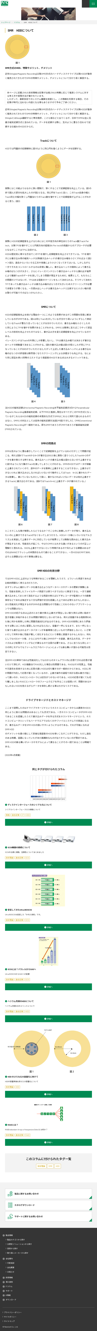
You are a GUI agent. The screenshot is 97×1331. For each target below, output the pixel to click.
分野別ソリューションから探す (19, 1244)
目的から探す (12, 1249)
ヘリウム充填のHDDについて (21, 1001)
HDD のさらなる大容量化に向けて (23, 1076)
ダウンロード (11, 1300)
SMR (50, 1166)
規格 (8, 815)
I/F (22, 815)
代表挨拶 (10, 1263)
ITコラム (17, 22)
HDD (28, 815)
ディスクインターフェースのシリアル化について (30, 804)
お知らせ (10, 1272)
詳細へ (50, 822)
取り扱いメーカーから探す (17, 1253)
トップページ (5, 22)
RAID (27, 1135)
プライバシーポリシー (13, 1312)
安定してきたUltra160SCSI (20, 910)
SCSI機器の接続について (19, 847)
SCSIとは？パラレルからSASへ (22, 969)
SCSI (27, 858)
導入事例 (9, 1282)
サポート (9, 1291)
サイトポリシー (10, 1317)
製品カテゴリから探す (16, 1240)
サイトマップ (9, 1321)
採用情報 (9, 1278)
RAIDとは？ (13, 1125)
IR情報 (8, 1295)
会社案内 (9, 1259)
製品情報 (9, 1235)
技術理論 (9, 858)
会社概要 (10, 1267)
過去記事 (15, 815)
